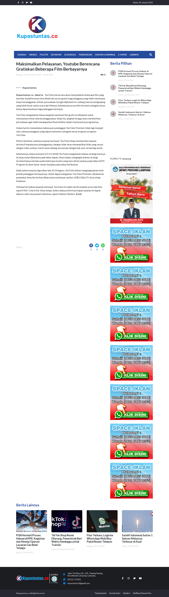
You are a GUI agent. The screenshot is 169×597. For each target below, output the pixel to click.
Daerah (22, 54)
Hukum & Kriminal (105, 54)
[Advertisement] (108, 27)
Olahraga (70, 54)
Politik (44, 54)
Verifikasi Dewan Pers (142, 593)
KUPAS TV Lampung (120, 158)
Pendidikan (85, 54)
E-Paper (122, 54)
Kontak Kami (114, 593)
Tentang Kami (100, 593)
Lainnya (134, 54)
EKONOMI (56, 54)
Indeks (33, 54)
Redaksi (126, 593)
